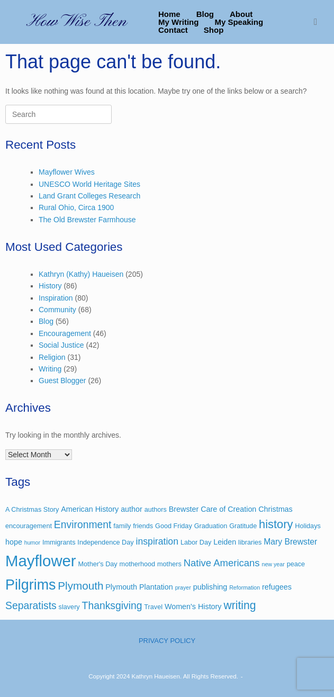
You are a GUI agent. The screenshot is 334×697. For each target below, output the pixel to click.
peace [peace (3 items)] (296, 564)
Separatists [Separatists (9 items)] (31, 605)
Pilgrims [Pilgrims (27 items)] (30, 585)
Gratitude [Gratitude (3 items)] (243, 526)
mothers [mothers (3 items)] (169, 564)
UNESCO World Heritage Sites (89, 184)
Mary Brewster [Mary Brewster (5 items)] (290, 541)
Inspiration (56, 298)
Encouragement (65, 333)
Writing (50, 369)
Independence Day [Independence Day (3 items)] (105, 542)
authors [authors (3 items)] (156, 509)
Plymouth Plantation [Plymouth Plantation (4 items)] (139, 587)
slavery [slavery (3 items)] (69, 607)
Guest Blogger (62, 380)
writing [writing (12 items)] (239, 605)
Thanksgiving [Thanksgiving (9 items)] (112, 605)
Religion (52, 357)
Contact (173, 30)
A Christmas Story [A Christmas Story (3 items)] (32, 509)
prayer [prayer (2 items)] (183, 587)
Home (169, 14)
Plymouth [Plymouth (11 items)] (80, 586)
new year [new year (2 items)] (272, 564)
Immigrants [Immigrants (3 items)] (59, 542)
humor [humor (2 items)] (32, 542)
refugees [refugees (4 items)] (277, 587)
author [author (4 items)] (131, 509)
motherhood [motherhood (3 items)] (138, 564)
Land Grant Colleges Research (89, 196)
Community (57, 309)
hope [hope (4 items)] (13, 542)
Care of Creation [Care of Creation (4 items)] (228, 509)
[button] (318, 22)
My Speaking (238, 22)
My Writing (178, 22)
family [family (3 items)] (122, 526)
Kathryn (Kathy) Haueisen (81, 274)
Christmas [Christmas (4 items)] (275, 509)
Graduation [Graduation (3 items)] (211, 526)
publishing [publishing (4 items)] (210, 587)
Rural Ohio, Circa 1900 (76, 207)
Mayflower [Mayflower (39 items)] (40, 560)
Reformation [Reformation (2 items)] (244, 587)
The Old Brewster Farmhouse (87, 219)
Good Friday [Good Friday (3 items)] (173, 526)
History (50, 286)
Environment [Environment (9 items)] (83, 524)
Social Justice (61, 345)
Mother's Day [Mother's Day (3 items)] (98, 564)
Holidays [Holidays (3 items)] (308, 526)
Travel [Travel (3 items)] (153, 607)
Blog (205, 14)
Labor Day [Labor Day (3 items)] (195, 542)
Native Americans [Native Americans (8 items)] (222, 562)
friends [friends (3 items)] (143, 526)
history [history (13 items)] (276, 524)
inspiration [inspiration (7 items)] (157, 541)
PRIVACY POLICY (167, 641)
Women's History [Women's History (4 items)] (193, 606)
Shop (214, 30)
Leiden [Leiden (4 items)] (224, 542)
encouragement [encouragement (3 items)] (28, 526)
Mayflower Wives (67, 172)
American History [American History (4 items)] (90, 509)
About (241, 14)
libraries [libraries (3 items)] (249, 542)
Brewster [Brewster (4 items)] (184, 509)
